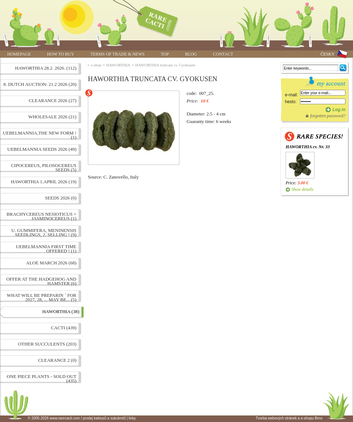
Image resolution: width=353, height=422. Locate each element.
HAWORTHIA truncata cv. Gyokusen (165, 65)
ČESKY (328, 54)
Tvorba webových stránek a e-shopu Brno (289, 418)
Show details (302, 189)
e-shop (96, 65)
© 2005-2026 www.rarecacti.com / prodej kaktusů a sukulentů (77, 418)
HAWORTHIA (118, 65)
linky (132, 418)
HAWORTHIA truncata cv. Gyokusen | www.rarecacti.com (153, 20)
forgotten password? (327, 116)
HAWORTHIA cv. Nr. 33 (308, 146)
